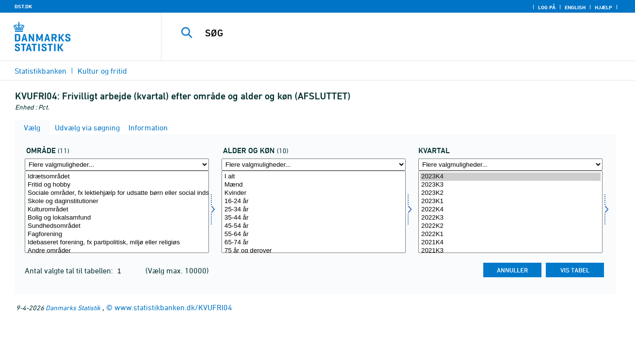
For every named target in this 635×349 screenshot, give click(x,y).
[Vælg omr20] (117, 212)
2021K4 (510, 242)
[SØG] (388, 33)
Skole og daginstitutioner (117, 201)
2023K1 (510, 201)
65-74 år (313, 242)
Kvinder (313, 193)
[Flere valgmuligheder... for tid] (510, 165)
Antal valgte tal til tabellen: (70, 270)
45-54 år (313, 226)
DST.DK (23, 6)
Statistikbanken (40, 70)
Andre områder (117, 251)
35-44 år (313, 218)
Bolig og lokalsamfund (117, 218)
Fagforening (117, 234)
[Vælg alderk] (314, 212)
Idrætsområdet (117, 177)
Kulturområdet (117, 210)
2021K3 (510, 251)
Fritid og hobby (117, 185)
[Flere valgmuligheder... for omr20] (117, 165)
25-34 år (313, 210)
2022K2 (510, 226)
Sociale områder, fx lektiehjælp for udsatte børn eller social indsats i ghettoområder (117, 193)
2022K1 (510, 234)
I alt (313, 177)
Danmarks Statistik (73, 307)
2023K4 (510, 177)
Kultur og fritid (102, 70)
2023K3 (510, 185)
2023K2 (510, 193)
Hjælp (603, 7)
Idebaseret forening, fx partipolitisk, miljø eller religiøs (117, 242)
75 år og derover (313, 251)
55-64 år (313, 234)
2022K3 (510, 218)
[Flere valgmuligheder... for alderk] (314, 165)
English (575, 7)
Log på (547, 7)
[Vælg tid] (510, 212)
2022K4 (510, 210)
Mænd (313, 185)
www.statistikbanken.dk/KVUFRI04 (173, 307)
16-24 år (313, 201)
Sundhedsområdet (117, 226)
